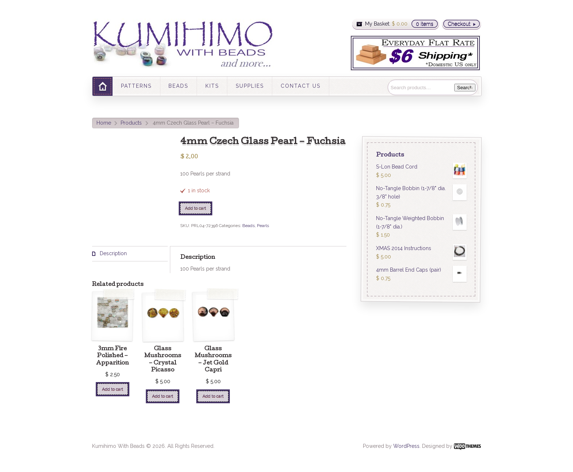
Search (465, 87)
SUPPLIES (250, 86)
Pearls (263, 225)
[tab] (130, 253)
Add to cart (195, 208)
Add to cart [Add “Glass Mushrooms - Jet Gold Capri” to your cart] (213, 396)
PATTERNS (136, 86)
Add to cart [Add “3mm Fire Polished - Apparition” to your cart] (112, 389)
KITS (212, 86)
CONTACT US (300, 86)
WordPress (406, 446)
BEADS (178, 86)
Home (103, 123)
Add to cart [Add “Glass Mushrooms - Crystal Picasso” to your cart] (162, 396)
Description (112, 253)
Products (131, 123)
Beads (248, 225)
